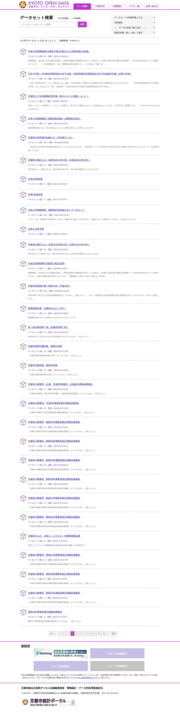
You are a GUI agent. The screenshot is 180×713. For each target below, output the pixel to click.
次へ (105, 633)
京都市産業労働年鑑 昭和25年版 (45, 346)
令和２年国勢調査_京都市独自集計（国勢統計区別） (54, 118)
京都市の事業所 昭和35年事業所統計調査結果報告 (54, 593)
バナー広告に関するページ (87, 678)
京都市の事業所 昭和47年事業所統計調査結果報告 (54, 498)
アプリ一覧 (134, 6)
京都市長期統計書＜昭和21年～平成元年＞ (49, 286)
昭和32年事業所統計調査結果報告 (45, 612)
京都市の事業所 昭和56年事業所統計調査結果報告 (54, 441)
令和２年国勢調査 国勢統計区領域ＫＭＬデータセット (56, 210)
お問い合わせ (152, 6)
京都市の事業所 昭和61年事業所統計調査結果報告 (54, 422)
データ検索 (82, 6)
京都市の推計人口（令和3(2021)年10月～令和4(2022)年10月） (59, 160)
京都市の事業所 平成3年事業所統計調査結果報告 (53, 403)
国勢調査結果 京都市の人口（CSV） (47, 308)
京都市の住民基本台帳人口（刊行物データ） (50, 137)
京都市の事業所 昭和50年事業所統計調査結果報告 (54, 479)
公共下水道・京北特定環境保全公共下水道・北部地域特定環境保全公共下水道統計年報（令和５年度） (80, 74)
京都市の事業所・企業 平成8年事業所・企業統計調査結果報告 (60, 384)
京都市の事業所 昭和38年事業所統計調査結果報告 (54, 574)
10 (99, 633)
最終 (114, 633)
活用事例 (117, 6)
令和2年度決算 (35, 179)
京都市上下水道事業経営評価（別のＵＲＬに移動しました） (58, 96)
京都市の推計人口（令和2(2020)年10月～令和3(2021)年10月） (59, 244)
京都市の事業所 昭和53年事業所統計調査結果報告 (54, 460)
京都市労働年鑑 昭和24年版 (42, 365)
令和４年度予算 (36, 229)
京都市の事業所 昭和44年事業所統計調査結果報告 (54, 517)
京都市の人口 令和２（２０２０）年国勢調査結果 (54, 536)
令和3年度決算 (35, 194)
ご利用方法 (100, 6)
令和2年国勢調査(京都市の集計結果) (46, 263)
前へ (52, 633)
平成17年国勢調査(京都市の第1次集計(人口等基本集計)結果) (58, 51)
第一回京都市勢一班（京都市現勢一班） (48, 327)
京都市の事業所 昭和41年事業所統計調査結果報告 (54, 555)
